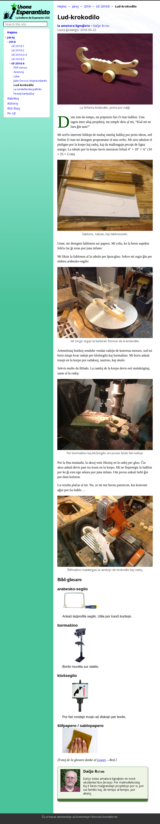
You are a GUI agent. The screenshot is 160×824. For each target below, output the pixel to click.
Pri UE (11, 108)
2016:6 (18, 61)
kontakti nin (110, 817)
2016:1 (17, 45)
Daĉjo (101, 25)
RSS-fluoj (13, 104)
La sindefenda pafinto (28, 86)
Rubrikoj (13, 95)
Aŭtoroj (12, 99)
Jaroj (11, 37)
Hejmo (12, 32)
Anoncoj (19, 69)
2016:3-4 (19, 53)
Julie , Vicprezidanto (30, 78)
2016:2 (17, 49)
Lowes (101, 760)
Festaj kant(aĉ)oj (24, 90)
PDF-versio (20, 65)
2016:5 (17, 57)
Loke (17, 74)
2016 (12, 41)
